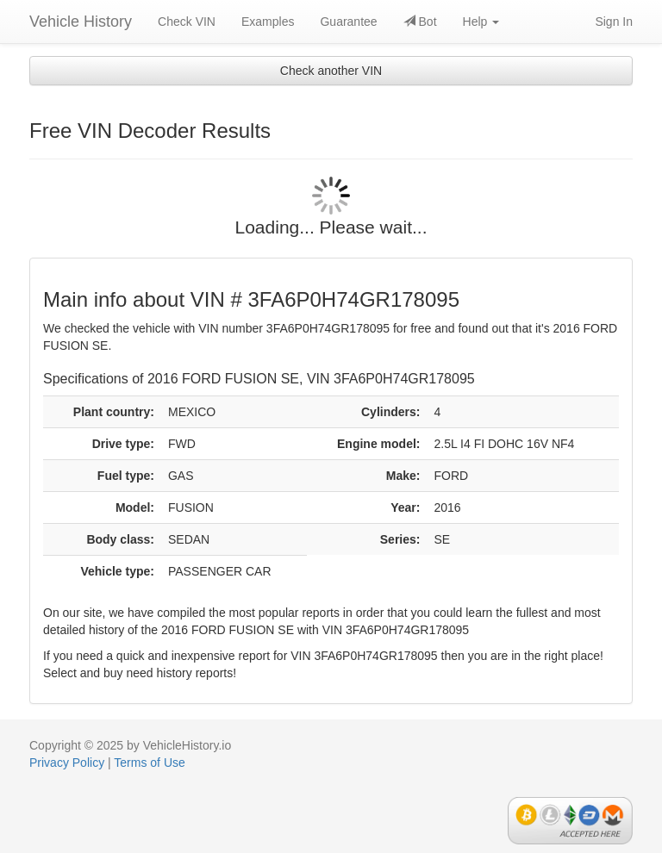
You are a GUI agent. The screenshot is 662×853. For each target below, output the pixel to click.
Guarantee (348, 21)
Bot (420, 21)
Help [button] (481, 21)
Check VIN (186, 21)
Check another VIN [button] (331, 71)
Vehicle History (80, 21)
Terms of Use (149, 762)
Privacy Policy (66, 762)
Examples (267, 21)
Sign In (614, 21)
